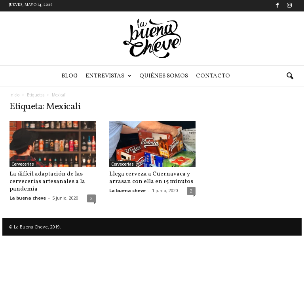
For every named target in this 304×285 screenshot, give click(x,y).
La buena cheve (28, 198)
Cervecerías (22, 164)
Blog (69, 76)
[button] (289, 76)
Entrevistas (108, 76)
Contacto (213, 76)
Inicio (14, 95)
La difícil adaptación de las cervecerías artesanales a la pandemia (47, 181)
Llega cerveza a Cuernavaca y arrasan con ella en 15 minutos (151, 178)
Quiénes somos (163, 76)
